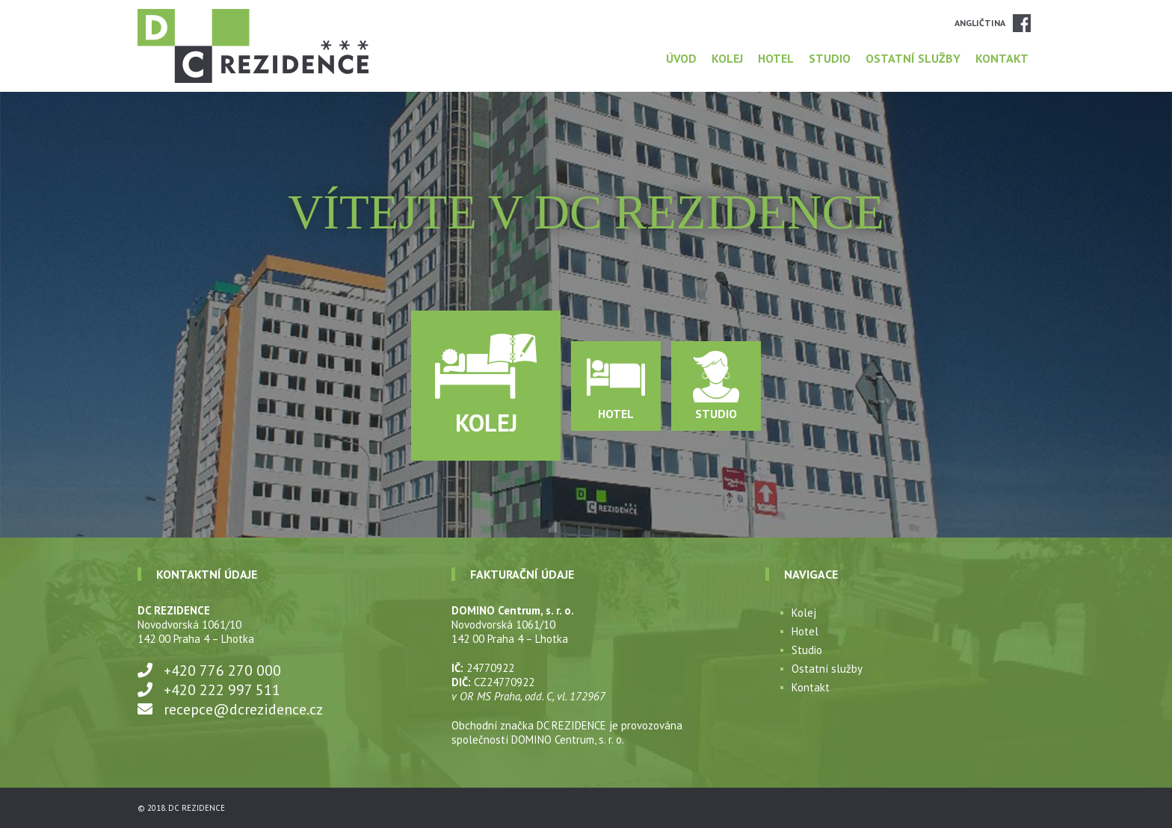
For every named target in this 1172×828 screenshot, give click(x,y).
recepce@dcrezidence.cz (243, 709)
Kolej (727, 58)
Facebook (1022, 23)
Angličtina (979, 22)
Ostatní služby (913, 58)
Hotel (776, 58)
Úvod (681, 58)
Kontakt (1001, 58)
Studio (830, 58)
